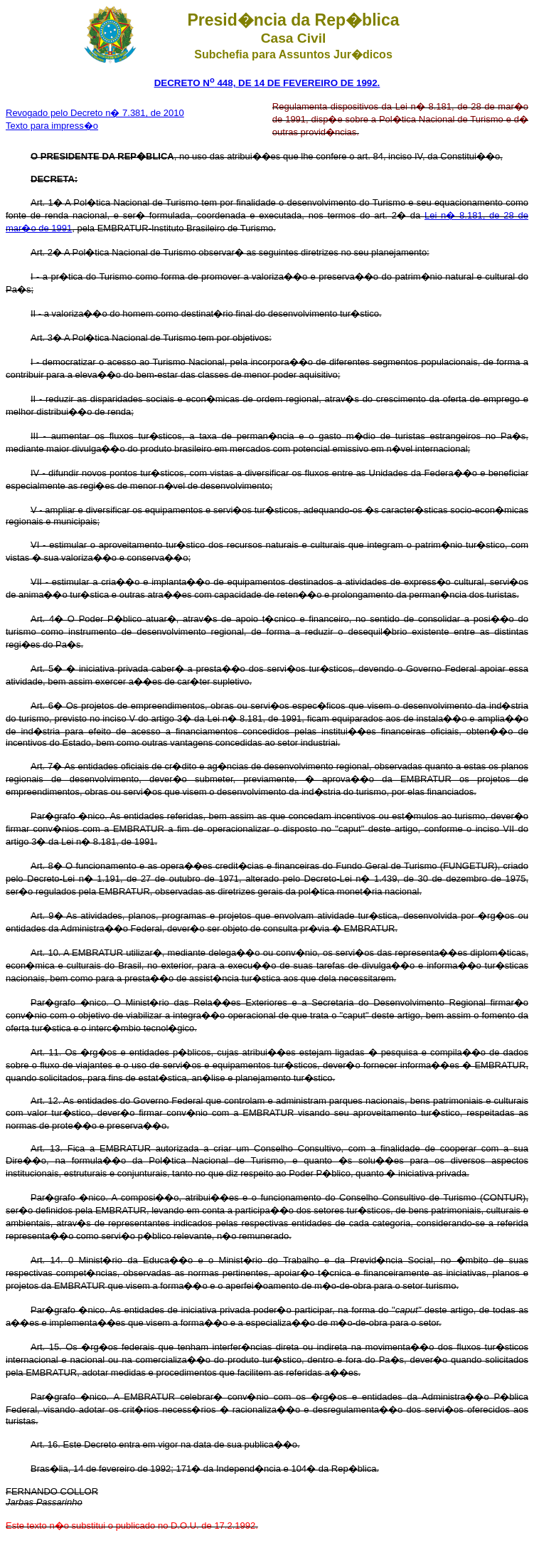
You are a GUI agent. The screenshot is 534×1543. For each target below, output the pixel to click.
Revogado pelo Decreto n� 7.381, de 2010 (95, 112)
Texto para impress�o (52, 125)
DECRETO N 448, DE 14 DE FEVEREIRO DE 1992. (267, 83)
